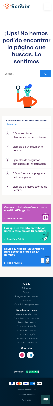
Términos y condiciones (26, 389)
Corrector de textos (26, 342)
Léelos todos (11, 124)
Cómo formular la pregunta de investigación (29, 175)
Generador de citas (26, 314)
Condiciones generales (26, 304)
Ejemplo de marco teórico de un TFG (30, 188)
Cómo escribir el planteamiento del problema (29, 135)
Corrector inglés (26, 334)
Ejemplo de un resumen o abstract (28, 148)
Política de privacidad (26, 395)
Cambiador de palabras (26, 318)
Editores (26, 288)
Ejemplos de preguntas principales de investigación (29, 162)
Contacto (26, 300)
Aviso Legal (26, 400)
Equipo (26, 292)
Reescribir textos (27, 322)
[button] (45, 399)
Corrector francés (26, 326)
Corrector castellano (27, 338)
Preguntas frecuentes (26, 296)
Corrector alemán (26, 330)
